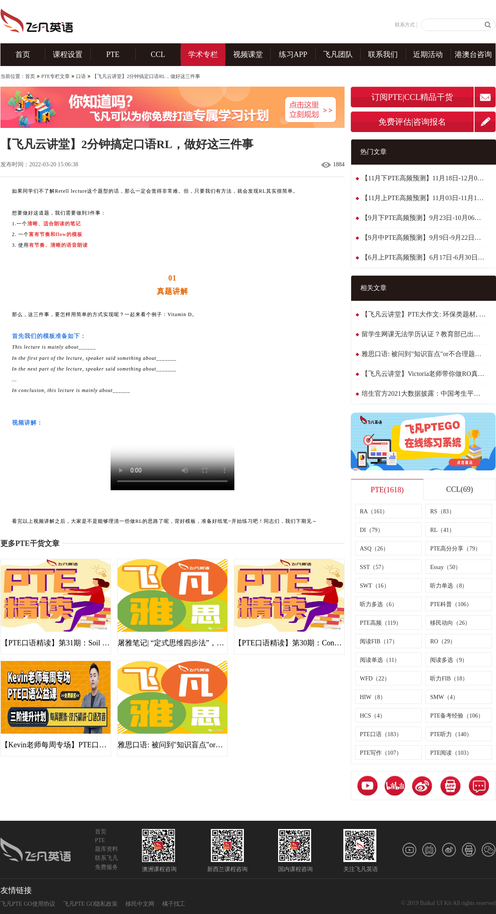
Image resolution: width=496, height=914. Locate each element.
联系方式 (405, 25)
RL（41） (442, 530)
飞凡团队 (338, 54)
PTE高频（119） (381, 623)
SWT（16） (375, 586)
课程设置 (68, 54)
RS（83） (442, 511)
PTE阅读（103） (451, 753)
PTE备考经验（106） (457, 716)
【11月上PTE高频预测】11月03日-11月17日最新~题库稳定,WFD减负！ (424, 197)
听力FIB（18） (449, 678)
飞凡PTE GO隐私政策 (90, 904)
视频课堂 (248, 54)
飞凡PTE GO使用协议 (27, 904)
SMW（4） (444, 697)
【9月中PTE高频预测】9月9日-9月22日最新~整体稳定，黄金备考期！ (424, 237)
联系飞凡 (106, 858)
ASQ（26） (374, 549)
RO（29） (442, 641)
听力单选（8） (449, 586)
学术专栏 (203, 54)
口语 (81, 76)
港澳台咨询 (473, 54)
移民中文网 (139, 904)
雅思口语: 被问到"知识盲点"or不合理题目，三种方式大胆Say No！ (424, 353)
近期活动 (428, 54)
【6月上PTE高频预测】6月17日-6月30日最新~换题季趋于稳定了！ (424, 257)
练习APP (293, 54)
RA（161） (374, 511)
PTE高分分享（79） (455, 549)
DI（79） (371, 530)
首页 (22, 54)
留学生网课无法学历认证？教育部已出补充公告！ (424, 334)
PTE (113, 54)
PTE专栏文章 (55, 76)
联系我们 (383, 54)
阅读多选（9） (449, 660)
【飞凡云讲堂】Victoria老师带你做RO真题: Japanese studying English (424, 373)
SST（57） (373, 567)
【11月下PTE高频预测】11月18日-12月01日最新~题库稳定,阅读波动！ (424, 178)
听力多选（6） (378, 604)
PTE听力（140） (451, 734)
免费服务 (106, 867)
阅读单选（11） (380, 660)
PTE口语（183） (381, 734)
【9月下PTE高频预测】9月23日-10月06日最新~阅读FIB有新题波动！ (424, 217)
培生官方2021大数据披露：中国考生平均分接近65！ (424, 393)
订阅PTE (387, 97)
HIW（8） (373, 697)
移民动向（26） (450, 623)
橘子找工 (173, 904)
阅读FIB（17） (379, 641)
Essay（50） (445, 567)
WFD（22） (375, 678)
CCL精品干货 (428, 97)
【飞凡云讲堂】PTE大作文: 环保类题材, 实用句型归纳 (424, 314)
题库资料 (106, 849)
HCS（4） (372, 716)
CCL (158, 54)
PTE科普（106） (451, 604)
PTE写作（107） (381, 753)
